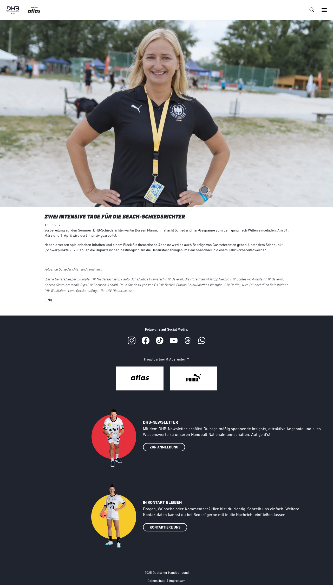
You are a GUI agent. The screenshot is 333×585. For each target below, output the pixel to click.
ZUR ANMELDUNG (164, 447)
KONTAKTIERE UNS (165, 528)
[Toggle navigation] (311, 9)
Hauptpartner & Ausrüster (165, 360)
